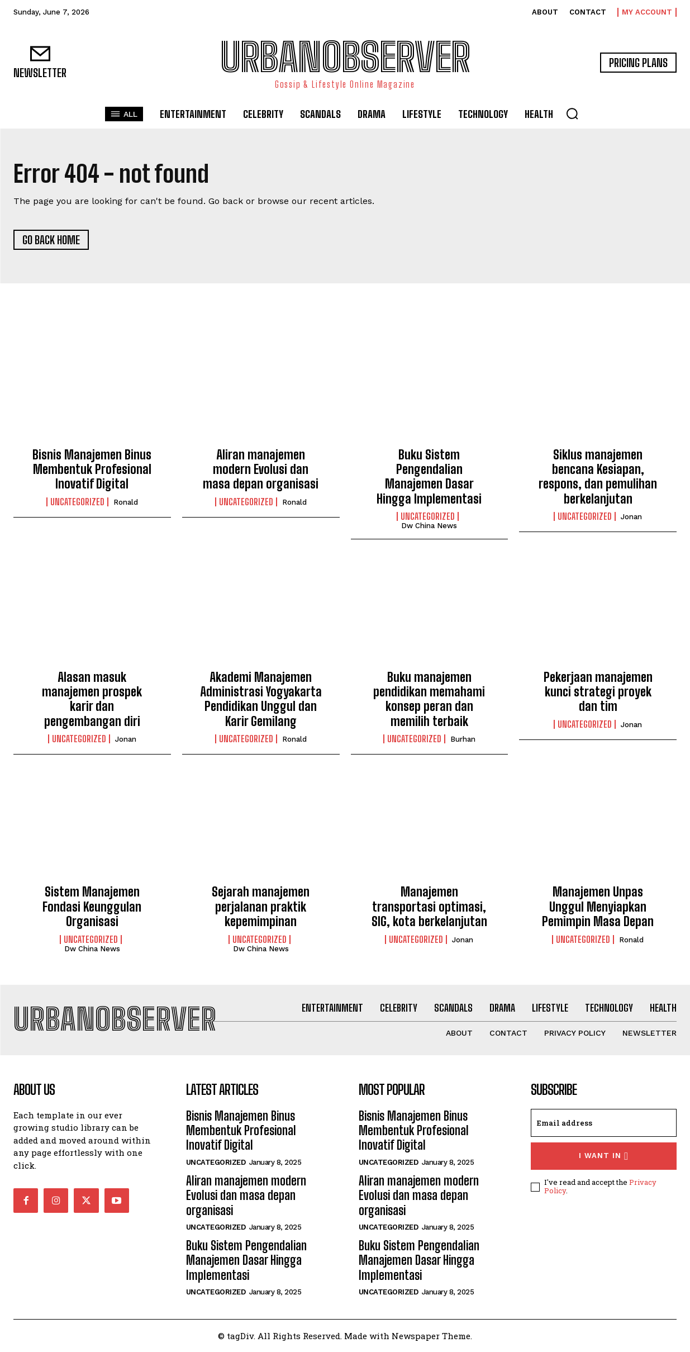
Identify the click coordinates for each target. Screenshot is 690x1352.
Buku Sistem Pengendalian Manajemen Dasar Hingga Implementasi (429, 476)
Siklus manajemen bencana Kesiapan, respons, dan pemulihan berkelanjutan (598, 476)
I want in (604, 1156)
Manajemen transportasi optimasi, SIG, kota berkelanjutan (429, 906)
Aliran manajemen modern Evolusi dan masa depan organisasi (260, 469)
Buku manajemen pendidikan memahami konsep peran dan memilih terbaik (429, 699)
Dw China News (429, 525)
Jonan (631, 517)
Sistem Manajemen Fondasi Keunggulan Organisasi (91, 906)
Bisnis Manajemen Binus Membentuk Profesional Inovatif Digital (91, 469)
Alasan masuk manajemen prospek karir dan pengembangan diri (92, 699)
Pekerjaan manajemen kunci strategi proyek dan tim (598, 692)
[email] (604, 1123)
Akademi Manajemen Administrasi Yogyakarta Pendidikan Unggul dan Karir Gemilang (261, 699)
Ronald (125, 502)
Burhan (462, 739)
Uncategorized (77, 501)
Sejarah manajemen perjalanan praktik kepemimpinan (261, 906)
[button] (572, 113)
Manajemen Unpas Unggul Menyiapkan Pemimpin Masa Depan (598, 906)
